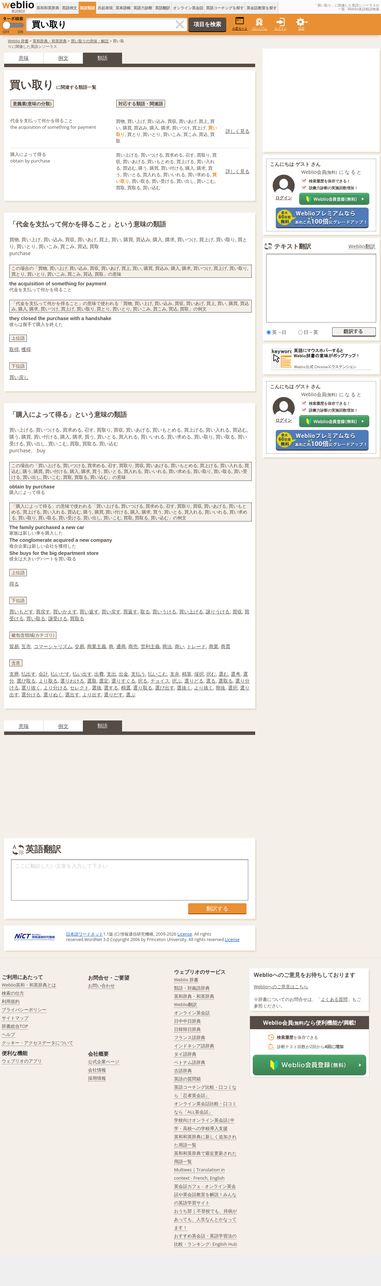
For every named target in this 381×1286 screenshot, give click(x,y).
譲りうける (218, 611)
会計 (43, 674)
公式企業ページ (103, 1061)
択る (143, 680)
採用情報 (97, 1078)
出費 (99, 674)
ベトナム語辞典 (189, 1062)
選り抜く (31, 687)
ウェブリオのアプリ (22, 1061)
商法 (167, 646)
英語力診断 (142, 7)
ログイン (280, 28)
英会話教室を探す (262, 7)
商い (179, 646)
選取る (225, 680)
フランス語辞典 (189, 1037)
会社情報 (97, 1070)
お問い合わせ (101, 985)
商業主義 (96, 646)
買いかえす (65, 611)
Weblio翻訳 (362, 246)
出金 (123, 674)
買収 (237, 611)
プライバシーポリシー (24, 1009)
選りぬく (53, 694)
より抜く (203, 687)
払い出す (82, 674)
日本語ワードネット (84, 934)
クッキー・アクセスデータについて (37, 1043)
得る (14, 583)
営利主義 (150, 646)
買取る (77, 618)
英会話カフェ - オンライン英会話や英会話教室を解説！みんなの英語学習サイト (205, 1194)
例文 (63, 57)
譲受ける (57, 618)
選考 (235, 674)
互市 (26, 646)
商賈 (225, 646)
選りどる (194, 680)
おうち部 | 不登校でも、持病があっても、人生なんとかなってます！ (205, 1219)
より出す (91, 694)
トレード (196, 646)
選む (223, 674)
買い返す (89, 611)
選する (111, 687)
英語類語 (87, 7)
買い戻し (19, 377)
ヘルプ (8, 1034)
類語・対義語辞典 (192, 988)
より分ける (55, 687)
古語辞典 (183, 1070)
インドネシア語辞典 (194, 1046)
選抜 (96, 687)
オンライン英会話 (188, 7)
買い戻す (111, 611)
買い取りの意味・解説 (90, 40)
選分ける (31, 694)
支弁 (174, 674)
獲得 (26, 349)
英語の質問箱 (187, 1079)
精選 (126, 687)
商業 (213, 646)
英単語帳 (123, 7)
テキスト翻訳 (292, 246)
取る (145, 611)
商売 (133, 646)
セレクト (79, 687)
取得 (14, 349)
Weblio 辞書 (18, 40)
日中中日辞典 (187, 1021)
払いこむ (157, 674)
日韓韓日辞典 (187, 1029)
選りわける (72, 680)
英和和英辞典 (47, 7)
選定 (104, 680)
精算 (187, 674)
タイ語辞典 (185, 1054)
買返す (130, 611)
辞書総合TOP (15, 1026)
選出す (72, 694)
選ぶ (130, 694)
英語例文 (69, 7)
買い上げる (191, 611)
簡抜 (220, 687)
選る (211, 680)
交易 (79, 646)
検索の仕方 (13, 993)
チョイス (160, 680)
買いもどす (21, 611)
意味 (24, 57)
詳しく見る (238, 131)
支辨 (14, 674)
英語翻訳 (162, 7)
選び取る (26, 680)
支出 (111, 674)
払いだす (60, 674)
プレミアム (259, 28)
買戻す (43, 611)
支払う (138, 674)
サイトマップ (15, 1018)
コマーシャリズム (53, 646)
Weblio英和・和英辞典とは (29, 985)
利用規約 (11, 1001)
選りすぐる (123, 680)
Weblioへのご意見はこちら (281, 986)
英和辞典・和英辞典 (50, 40)
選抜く (184, 687)
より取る (48, 680)
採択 (199, 674)
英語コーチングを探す (225, 7)
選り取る (142, 687)
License (184, 934)
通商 (121, 646)
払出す (28, 674)
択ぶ (177, 680)
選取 (92, 680)
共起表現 (105, 7)
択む (211, 674)
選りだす (113, 694)
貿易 (14, 646)
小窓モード (240, 24)
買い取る (35, 618)
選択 (233, 687)
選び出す (164, 687)
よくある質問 (334, 999)
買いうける (164, 611)
